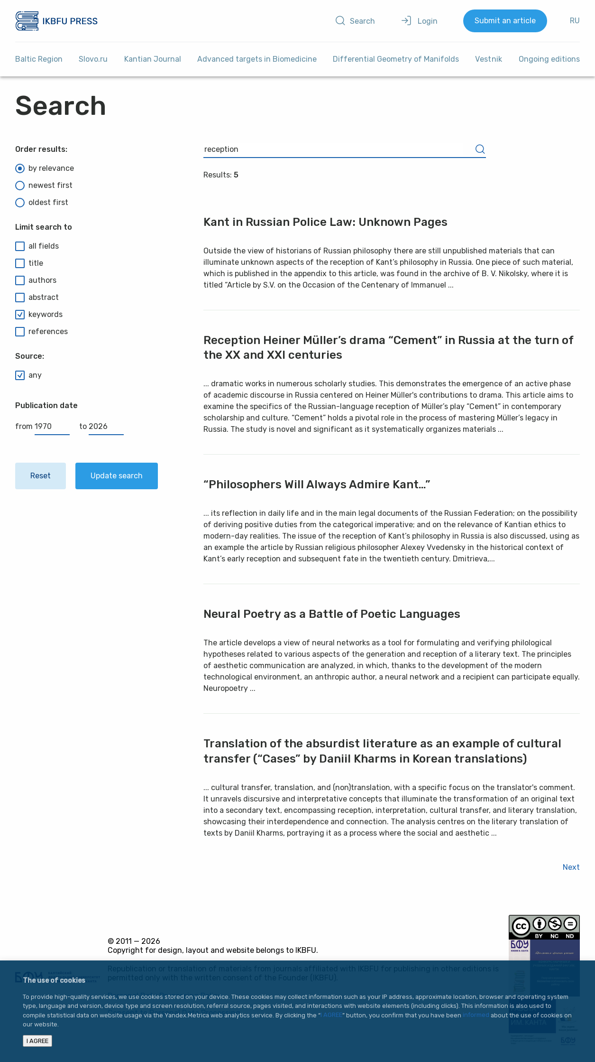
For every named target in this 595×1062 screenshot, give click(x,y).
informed (476, 1015)
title (29, 263)
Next (571, 867)
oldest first (41, 202)
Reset (40, 475)
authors (35, 280)
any (28, 375)
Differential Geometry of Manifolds (396, 59)
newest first (44, 185)
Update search (117, 475)
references (41, 331)
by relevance (44, 168)
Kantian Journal (152, 59)
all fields (37, 246)
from (42, 426)
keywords (39, 314)
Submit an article (505, 20)
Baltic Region (39, 59)
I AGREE (331, 1015)
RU (575, 20)
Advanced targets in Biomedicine (257, 59)
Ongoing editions (549, 59)
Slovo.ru (93, 59)
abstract (37, 297)
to (101, 426)
